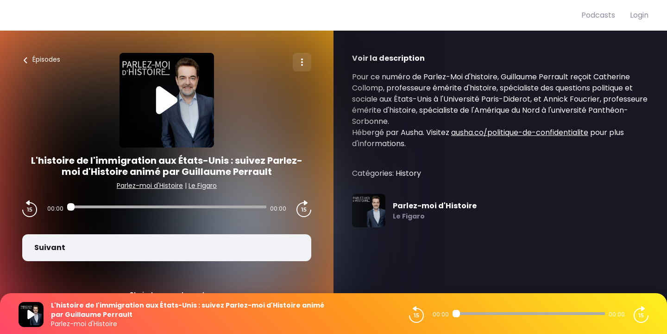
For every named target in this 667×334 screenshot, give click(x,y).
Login (639, 15)
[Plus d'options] (302, 62)
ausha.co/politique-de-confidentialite (519, 132)
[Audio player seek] (166, 207)
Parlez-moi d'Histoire (150, 185)
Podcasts (598, 15)
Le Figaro (203, 185)
